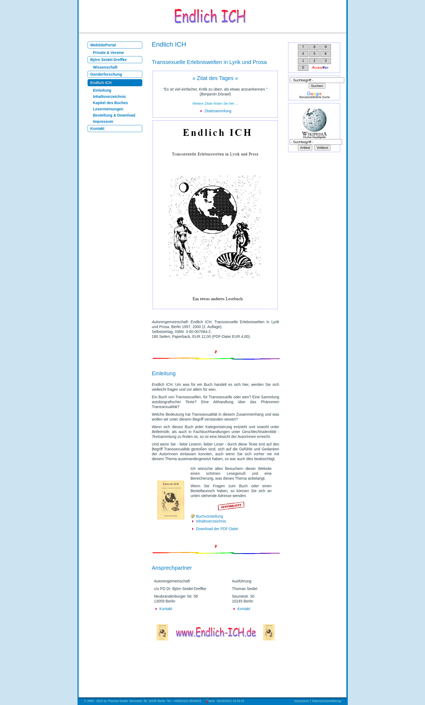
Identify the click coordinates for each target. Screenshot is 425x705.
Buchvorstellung (209, 516)
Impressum (103, 121)
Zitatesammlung (217, 111)
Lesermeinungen (108, 109)
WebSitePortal (103, 45)
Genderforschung (106, 74)
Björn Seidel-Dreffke (108, 59)
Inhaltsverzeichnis (109, 96)
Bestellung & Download (114, 115)
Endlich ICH (101, 83)
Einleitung (102, 90)
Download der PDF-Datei (217, 529)
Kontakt (97, 128)
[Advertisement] (316, 190)
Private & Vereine (108, 52)
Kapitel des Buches (110, 103)
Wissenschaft (105, 67)
